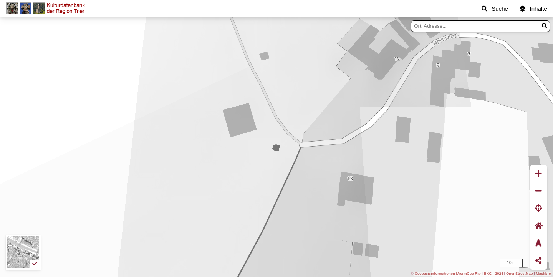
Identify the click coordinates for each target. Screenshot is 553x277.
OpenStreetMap (519, 273)
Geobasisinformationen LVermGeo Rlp (447, 273)
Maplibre (543, 273)
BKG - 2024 (493, 273)
